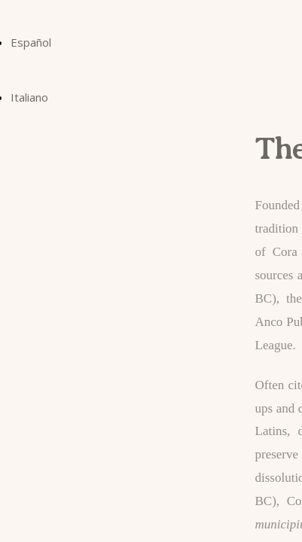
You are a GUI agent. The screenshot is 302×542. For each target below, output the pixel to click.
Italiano (29, 97)
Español (31, 42)
